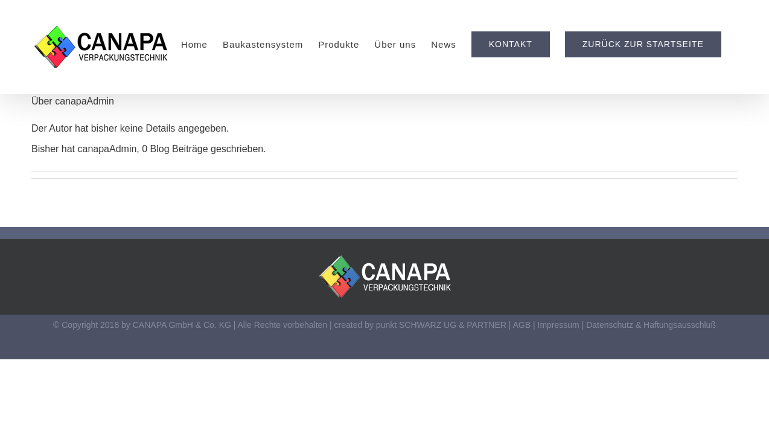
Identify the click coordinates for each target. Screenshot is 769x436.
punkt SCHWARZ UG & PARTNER (441, 325)
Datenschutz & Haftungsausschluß (651, 325)
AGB (522, 325)
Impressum (558, 325)
